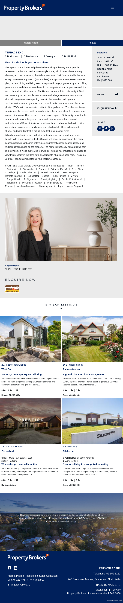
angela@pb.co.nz (20, 584)
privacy (117, 589)
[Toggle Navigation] (112, 8)
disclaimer (101, 589)
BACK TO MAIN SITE (108, 585)
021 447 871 (16, 580)
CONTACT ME (61, 528)
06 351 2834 (35, 580)
